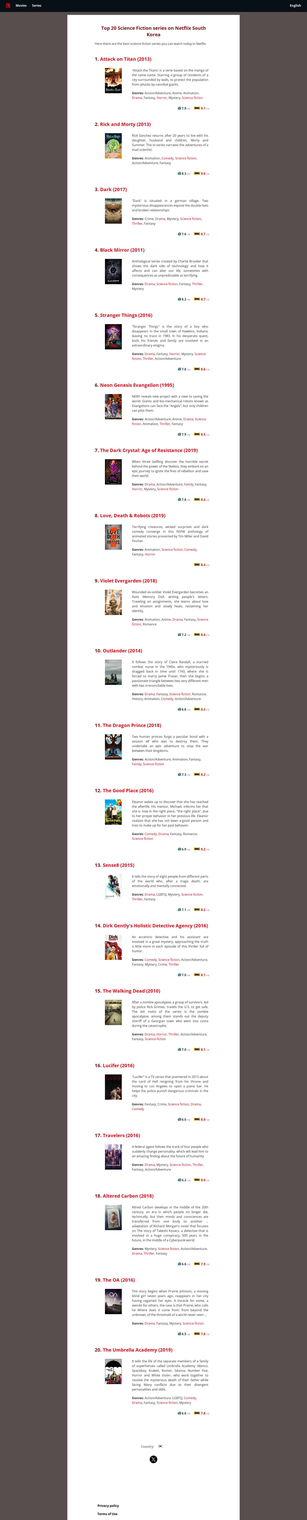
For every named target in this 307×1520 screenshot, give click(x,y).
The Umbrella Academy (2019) (137, 1349)
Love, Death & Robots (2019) (132, 515)
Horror (162, 98)
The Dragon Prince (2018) (132, 725)
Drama (137, 98)
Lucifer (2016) (118, 1065)
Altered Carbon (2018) (128, 1196)
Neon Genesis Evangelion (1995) (137, 385)
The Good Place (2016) (128, 790)
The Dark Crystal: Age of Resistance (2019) (149, 450)
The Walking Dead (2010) (131, 990)
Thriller (137, 223)
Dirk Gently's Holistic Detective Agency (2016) (155, 925)
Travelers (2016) (121, 1135)
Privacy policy (108, 1506)
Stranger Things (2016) (126, 315)
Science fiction (192, 98)
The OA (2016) (119, 1280)
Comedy (168, 158)
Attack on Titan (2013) (125, 59)
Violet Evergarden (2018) (128, 580)
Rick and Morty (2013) (125, 124)
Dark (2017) (113, 189)
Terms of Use (107, 1514)
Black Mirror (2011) (122, 250)
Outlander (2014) (122, 650)
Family (188, 484)
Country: (153, 1446)
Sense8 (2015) (118, 865)
